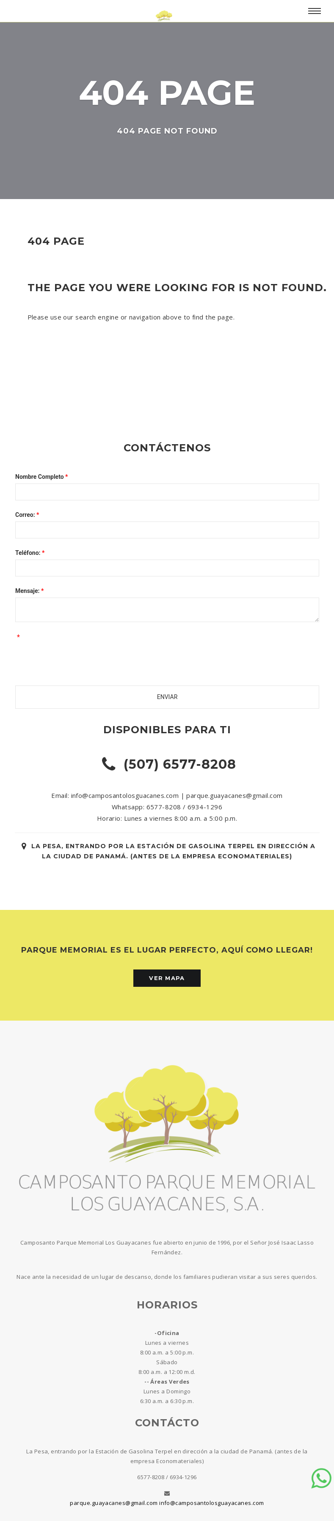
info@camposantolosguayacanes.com (211, 1503)
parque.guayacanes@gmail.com (113, 1503)
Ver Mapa (167, 978)
